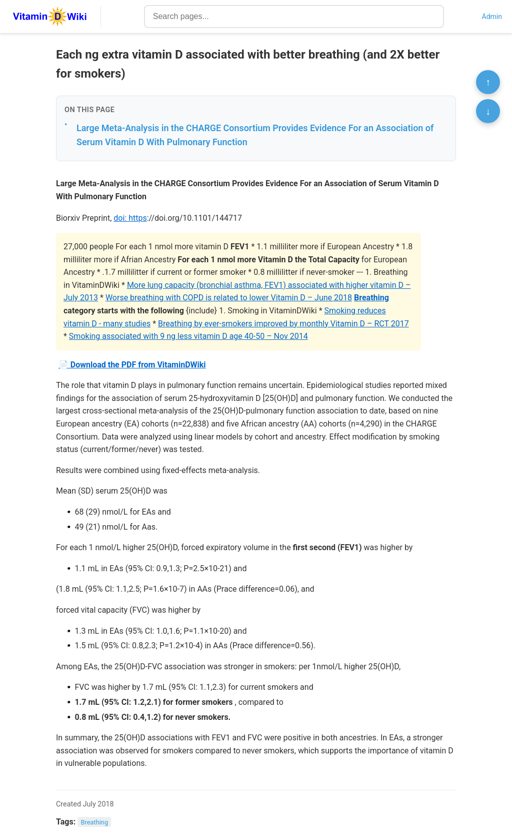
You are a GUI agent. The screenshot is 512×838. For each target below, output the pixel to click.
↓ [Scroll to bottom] (488, 111)
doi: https (130, 218)
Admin (492, 17)
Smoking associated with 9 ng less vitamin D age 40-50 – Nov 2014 (188, 336)
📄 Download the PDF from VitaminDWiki (132, 364)
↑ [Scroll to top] (488, 82)
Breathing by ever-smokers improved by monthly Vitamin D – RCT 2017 (283, 323)
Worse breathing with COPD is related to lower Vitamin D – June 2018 (229, 297)
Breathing (371, 297)
